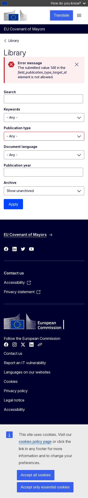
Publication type (17, 128)
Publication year (17, 165)
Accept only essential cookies (45, 487)
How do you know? (68, 3)
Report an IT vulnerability (25, 362)
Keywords (12, 109)
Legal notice (14, 400)
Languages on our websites (27, 372)
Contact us (13, 353)
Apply (13, 204)
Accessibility (14, 409)
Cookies (11, 381)
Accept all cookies (36, 475)
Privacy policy (16, 390)
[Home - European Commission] (15, 15)
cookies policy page (35, 442)
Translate (61, 15)
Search (10, 92)
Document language (20, 147)
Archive (10, 183)
